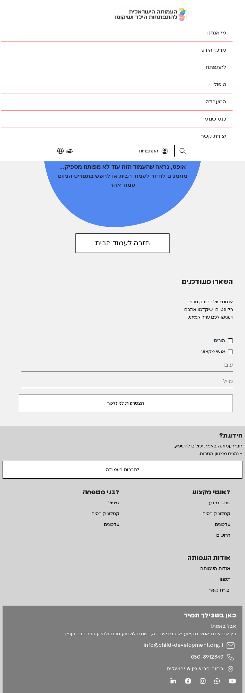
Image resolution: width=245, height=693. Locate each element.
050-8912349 (207, 656)
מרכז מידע (219, 503)
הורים (219, 340)
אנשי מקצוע (213, 352)
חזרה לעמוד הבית (122, 243)
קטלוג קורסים (216, 514)
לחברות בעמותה (122, 470)
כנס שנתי (215, 118)
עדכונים (222, 524)
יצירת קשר (213, 136)
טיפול (220, 84)
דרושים (223, 535)
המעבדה (216, 101)
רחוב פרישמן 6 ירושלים (195, 668)
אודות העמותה (215, 568)
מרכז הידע (213, 50)
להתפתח (216, 67)
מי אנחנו (216, 32)
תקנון (225, 579)
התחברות (153, 151)
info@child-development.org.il (184, 645)
